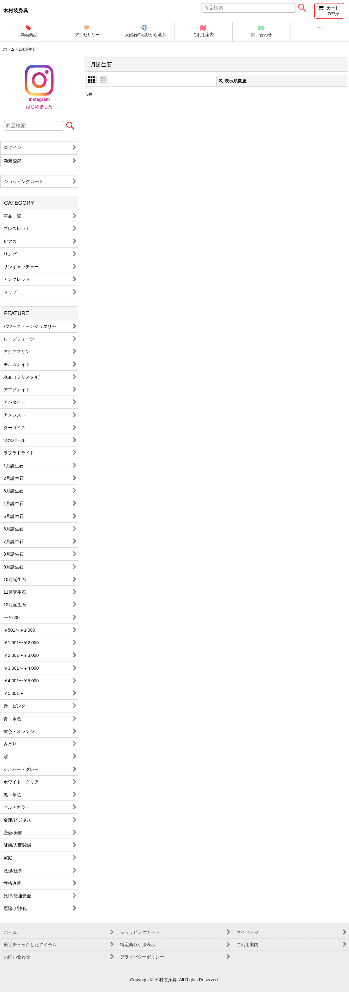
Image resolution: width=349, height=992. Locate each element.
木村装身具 (15, 10)
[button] (320, 29)
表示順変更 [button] (233, 80)
